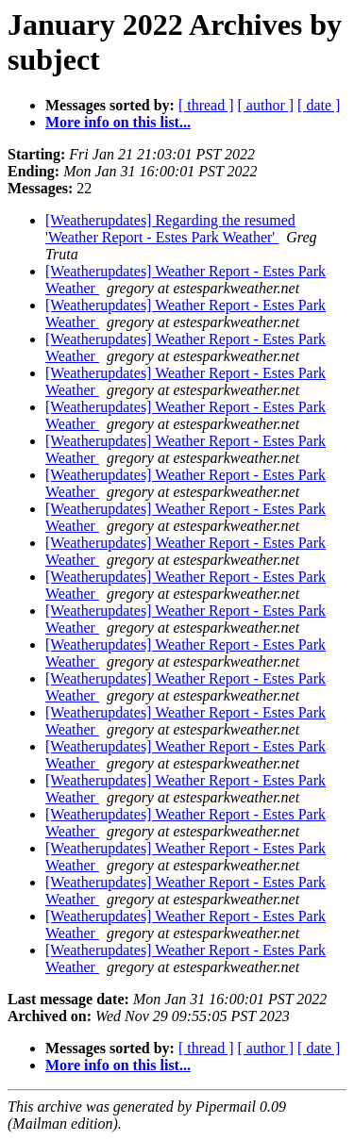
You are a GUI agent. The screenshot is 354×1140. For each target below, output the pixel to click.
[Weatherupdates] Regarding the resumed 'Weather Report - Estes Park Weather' (170, 228)
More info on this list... (118, 122)
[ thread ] (206, 105)
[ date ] (318, 105)
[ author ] (266, 105)
